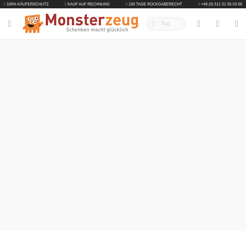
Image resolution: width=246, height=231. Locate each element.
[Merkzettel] (198, 23)
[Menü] (9, 23)
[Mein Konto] (217, 23)
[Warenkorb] (236, 23)
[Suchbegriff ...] (165, 23)
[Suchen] (153, 23)
